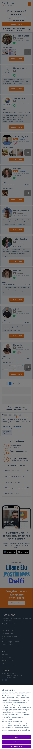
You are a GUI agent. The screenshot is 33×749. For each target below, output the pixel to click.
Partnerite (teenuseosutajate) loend (13, 733)
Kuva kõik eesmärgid (16, 746)
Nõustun (16, 737)
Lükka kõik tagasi (16, 742)
